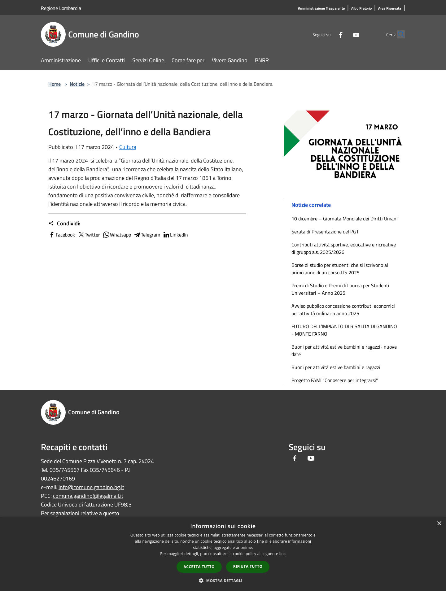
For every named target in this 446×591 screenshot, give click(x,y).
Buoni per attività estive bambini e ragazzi (335, 367)
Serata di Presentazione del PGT (325, 231)
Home (54, 84)
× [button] (439, 523)
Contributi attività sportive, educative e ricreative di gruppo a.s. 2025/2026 (343, 248)
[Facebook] (327, 34)
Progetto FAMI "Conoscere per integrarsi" (334, 380)
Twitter (88, 234)
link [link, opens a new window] (282, 553)
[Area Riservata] (389, 8)
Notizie (77, 84)
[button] (223, 580)
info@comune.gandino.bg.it (91, 487)
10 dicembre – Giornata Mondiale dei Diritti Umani (344, 218)
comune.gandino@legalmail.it (88, 496)
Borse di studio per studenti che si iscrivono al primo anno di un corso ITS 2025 (339, 268)
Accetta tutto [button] (199, 566)
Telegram (146, 234)
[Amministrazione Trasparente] (321, 8)
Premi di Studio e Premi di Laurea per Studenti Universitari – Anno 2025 (340, 289)
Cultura (127, 147)
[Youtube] (342, 34)
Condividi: (64, 223)
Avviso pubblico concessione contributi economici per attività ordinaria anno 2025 (343, 309)
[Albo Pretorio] (361, 8)
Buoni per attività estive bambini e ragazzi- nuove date (344, 350)
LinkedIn (175, 234)
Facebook (61, 234)
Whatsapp (117, 234)
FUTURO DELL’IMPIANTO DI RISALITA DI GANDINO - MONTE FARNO (344, 330)
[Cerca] (397, 34)
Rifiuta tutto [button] (248, 566)
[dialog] (223, 554)
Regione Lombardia (61, 8)
